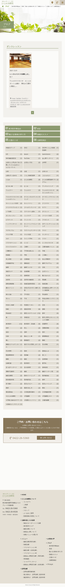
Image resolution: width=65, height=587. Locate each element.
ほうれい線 (9, 187)
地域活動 (45, 284)
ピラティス (23, 102)
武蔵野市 (45, 324)
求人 (25, 329)
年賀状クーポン (29, 306)
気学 (7, 329)
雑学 (43, 380)
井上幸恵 (8, 260)
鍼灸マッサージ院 (47, 372)
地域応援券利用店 (29, 284)
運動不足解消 (10, 372)
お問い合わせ (46, 438)
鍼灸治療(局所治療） (30, 542)
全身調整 (27, 272)
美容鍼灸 (26, 560)
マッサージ (45, 235)
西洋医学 (27, 364)
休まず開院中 (46, 260)
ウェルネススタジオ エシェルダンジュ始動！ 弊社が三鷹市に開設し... (20, 70)
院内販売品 (27, 380)
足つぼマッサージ (11, 368)
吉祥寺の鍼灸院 (29, 280)
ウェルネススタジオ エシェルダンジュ (20, 100)
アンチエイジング (47, 187)
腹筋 (25, 360)
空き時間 (8, 352)
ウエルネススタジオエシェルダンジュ (12, 199)
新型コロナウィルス (30, 314)
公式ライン (45, 272)
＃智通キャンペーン (30, 401)
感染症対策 (13, 106)
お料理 (44, 163)
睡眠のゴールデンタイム (12, 346)
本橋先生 (27, 318)
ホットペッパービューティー (31, 226)
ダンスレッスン (15, 102)
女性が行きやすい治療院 (31, 290)
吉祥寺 (8, 280)
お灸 (7, 172)
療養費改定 (45, 337)
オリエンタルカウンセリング (31, 199)
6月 (7, 155)
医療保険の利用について (31, 517)
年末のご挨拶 (10, 306)
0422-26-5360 (20, 439)
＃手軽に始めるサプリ (12, 401)
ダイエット (45, 212)
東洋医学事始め (16, 6)
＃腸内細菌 (45, 401)
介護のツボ (49, 6)
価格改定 (27, 264)
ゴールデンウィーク (30, 208)
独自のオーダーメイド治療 (32, 524)
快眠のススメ (41, 6)
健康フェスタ (28, 268)
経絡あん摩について (30, 533)
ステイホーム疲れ (29, 212)
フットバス (27, 220)
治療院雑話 (57, 6)
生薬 (7, 337)
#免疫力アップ (10, 148)
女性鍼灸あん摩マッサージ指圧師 (49, 290)
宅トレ (8, 299)
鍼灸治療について (29, 530)
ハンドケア (27, 216)
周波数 (44, 280)
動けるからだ (46, 276)
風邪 (7, 389)
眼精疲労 (27, 341)
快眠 (7, 310)
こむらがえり (46, 176)
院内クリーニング (29, 376)
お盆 (25, 172)
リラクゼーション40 (30, 554)
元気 (43, 268)
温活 (7, 333)
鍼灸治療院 (9, 376)
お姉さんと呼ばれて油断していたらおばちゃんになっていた (12, 165)
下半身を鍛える (29, 252)
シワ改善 (8, 212)
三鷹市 (26, 247)
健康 (7, 268)
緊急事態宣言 (10, 356)
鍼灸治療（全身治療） (31, 551)
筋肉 (25, 352)
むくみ (26, 187)
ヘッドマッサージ (11, 225)
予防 (25, 256)
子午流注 (27, 295)
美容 (23, 6)
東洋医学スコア (29, 527)
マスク (44, 231)
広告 (43, 306)
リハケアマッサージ (30, 563)
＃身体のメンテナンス (12, 405)
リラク (44, 239)
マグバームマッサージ (31, 231)
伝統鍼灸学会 (10, 264)
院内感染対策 (10, 380)
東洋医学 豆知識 (29, 324)
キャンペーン (28, 204)
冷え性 (8, 276)
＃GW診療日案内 (29, 393)
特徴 (25, 508)
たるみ (8, 180)
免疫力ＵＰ (9, 272)
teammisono (46, 155)
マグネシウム (10, 231)
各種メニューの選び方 (31, 535)
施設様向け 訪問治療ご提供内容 (34, 578)
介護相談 (27, 260)
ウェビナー (25, 98)
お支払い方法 (28, 163)
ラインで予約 (28, 239)
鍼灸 (25, 372)
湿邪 (25, 333)
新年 (43, 314)
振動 (43, 310)
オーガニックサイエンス (49, 199)
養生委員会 (9, 393)
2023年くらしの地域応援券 (48, 150)
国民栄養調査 (10, 284)
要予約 (44, 364)
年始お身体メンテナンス (49, 300)
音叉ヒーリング (47, 384)
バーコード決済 (47, 216)
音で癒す (8, 384)
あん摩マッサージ (47, 159)
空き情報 (45, 345)
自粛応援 (8, 364)
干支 (25, 299)
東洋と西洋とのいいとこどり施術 (49, 319)
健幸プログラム (47, 264)
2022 (25, 148)
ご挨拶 (26, 505)
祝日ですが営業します (31, 345)
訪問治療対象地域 (29, 572)
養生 (43, 389)
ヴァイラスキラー (11, 247)
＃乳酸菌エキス (47, 397)
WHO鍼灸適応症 (11, 159)
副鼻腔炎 (27, 276)
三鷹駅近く (9, 252)
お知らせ (45, 172)
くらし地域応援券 (29, 176)
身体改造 (45, 368)
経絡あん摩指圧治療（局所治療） (34, 557)
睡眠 (43, 341)
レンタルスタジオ (25, 104)
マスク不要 (9, 235)
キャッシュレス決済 (12, 204)
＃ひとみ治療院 (10, 397)
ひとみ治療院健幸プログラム (49, 181)
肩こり (44, 356)
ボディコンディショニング (49, 226)
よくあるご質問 (29, 514)
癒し (7, 341)
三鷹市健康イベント (48, 247)
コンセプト (27, 503)
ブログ (7, 6)
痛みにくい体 (28, 337)
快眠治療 (26, 545)
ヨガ (18, 104)
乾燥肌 (8, 256)
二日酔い (45, 256)
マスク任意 (27, 235)
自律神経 (45, 360)
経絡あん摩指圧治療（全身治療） (34, 565)
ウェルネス (27, 191)
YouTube (18, 98)
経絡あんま (45, 352)
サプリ (44, 208)
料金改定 (8, 314)
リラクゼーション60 (30, 548)
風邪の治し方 (28, 389)
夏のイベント (10, 288)
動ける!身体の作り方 (30, 6)
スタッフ (26, 511)
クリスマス (45, 204)
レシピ (26, 243)
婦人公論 (8, 295)
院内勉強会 (45, 376)
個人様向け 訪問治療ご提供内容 (34, 575)
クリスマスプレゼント (12, 208)
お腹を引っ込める (11, 176)
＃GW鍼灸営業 (46, 393)
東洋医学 (8, 324)
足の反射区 (27, 368)
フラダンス (13, 104)
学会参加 (45, 295)
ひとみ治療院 (28, 180)
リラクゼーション (11, 243)
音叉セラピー (28, 384)
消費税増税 (45, 329)
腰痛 (7, 360)
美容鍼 (26, 356)
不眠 (43, 252)
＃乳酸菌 (27, 397)
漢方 (43, 333)
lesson (13, 98)
